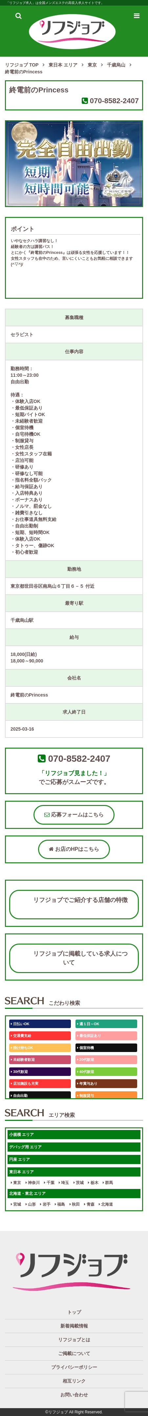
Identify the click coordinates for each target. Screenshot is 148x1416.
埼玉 (64, 1182)
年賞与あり (87, 1083)
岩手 (45, 1204)
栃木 (93, 1182)
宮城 (16, 1204)
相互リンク (74, 1381)
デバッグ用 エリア (25, 1147)
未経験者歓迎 (23, 1060)
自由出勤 (19, 1096)
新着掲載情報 (74, 1326)
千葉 (49, 1182)
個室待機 (85, 1048)
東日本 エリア (21, 1172)
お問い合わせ (74, 1394)
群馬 (108, 1182)
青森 (89, 1204)
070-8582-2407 (114, 101)
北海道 (106, 1204)
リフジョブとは (74, 1339)
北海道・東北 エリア (27, 1193)
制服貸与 (85, 1096)
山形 (31, 1204)
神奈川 (33, 1182)
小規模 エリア (21, 1134)
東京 (16, 1182)
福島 (60, 1204)
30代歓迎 (19, 1072)
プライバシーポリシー (74, 1367)
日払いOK (20, 1024)
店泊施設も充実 (24, 1083)
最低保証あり (89, 1036)
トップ (74, 1312)
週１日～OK (88, 1024)
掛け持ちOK (22, 1048)
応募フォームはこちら (73, 814)
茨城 (79, 1182)
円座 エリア (19, 1159)
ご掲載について (74, 1353)
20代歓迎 (85, 1060)
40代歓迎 (85, 1072)
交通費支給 (21, 1036)
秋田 (75, 1204)
